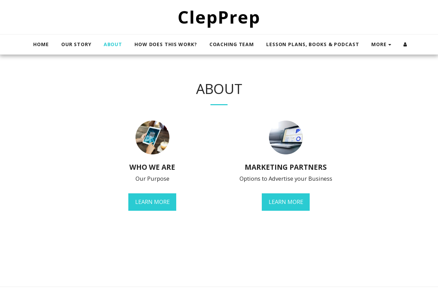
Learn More (152, 202)
